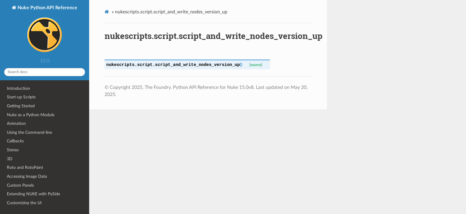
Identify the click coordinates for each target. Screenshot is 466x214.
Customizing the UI (24, 203)
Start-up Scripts (21, 97)
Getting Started (21, 106)
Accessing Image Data (27, 176)
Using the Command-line (29, 132)
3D (9, 159)
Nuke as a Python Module (30, 115)
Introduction (18, 88)
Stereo (13, 150)
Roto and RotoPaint (25, 167)
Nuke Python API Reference (46, 30)
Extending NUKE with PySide (33, 194)
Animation (16, 123)
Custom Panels (20, 185)
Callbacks (15, 141)
